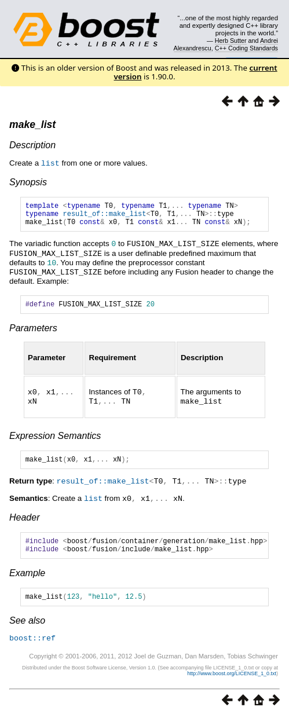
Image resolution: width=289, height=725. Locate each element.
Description (32, 145)
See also (27, 629)
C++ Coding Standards (246, 48)
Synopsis (28, 181)
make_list (32, 124)
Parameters (33, 332)
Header (24, 521)
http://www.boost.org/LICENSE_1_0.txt (231, 681)
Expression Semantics (55, 439)
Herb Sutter (231, 40)
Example (27, 580)
